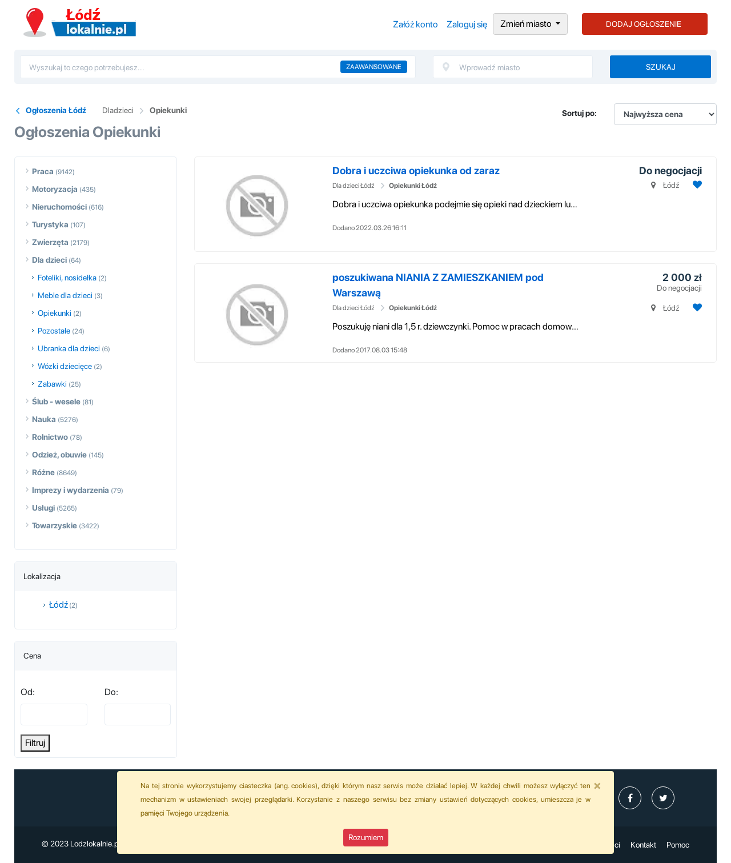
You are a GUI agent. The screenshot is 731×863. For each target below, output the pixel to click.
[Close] (597, 785)
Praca (43, 171)
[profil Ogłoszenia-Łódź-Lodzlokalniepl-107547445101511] (629, 797)
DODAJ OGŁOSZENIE (643, 24)
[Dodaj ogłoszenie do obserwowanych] (696, 184)
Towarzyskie (54, 525)
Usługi (43, 507)
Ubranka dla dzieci (69, 348)
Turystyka (50, 224)
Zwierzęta (50, 242)
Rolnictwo (50, 436)
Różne (43, 472)
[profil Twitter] (663, 797)
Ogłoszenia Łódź (79, 22)
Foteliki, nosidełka (67, 277)
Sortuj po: (579, 113)
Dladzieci (118, 110)
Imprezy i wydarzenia (70, 490)
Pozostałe (54, 330)
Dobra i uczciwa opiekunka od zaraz (416, 170)
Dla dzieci (49, 259)
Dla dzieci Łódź (353, 186)
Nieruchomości (59, 206)
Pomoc (677, 844)
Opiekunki (168, 110)
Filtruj (35, 742)
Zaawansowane (373, 67)
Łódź (58, 604)
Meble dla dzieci (65, 295)
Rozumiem (365, 837)
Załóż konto (415, 24)
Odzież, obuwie (59, 454)
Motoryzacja (55, 189)
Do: (111, 692)
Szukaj (661, 66)
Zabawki (52, 383)
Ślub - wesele (56, 401)
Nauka (44, 419)
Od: (28, 692)
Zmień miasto (526, 23)
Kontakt (643, 844)
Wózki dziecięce (65, 366)
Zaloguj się (467, 24)
